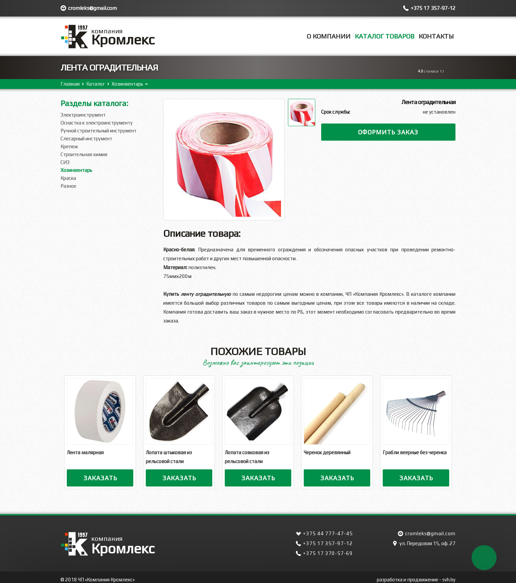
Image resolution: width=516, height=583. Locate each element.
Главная (70, 84)
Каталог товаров (384, 36)
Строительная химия (84, 154)
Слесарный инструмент (86, 138)
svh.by (448, 579)
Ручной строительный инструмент (99, 130)
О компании (328, 36)
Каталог (95, 84)
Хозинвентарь (127, 84)
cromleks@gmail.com (92, 8)
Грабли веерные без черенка (415, 452)
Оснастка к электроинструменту (97, 122)
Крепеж (69, 146)
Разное (68, 186)
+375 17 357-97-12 (433, 8)
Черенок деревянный (327, 452)
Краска (68, 178)
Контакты (436, 36)
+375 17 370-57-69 (328, 553)
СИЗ (65, 162)
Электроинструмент (83, 115)
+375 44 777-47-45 (328, 533)
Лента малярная (85, 452)
